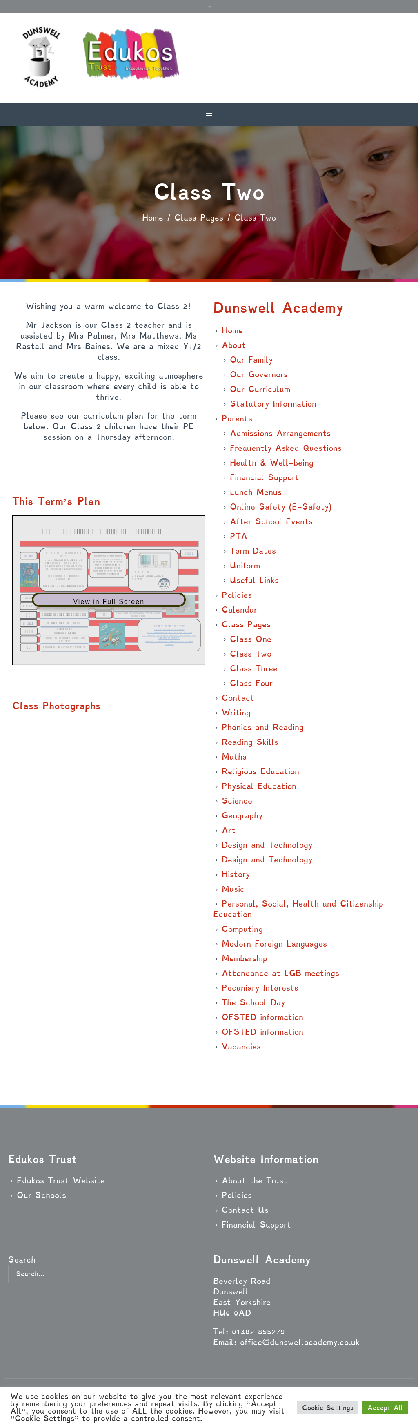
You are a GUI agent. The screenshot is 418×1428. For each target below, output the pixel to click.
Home (152, 217)
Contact (238, 698)
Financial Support (264, 477)
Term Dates (253, 551)
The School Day (253, 1002)
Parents (237, 418)
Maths (234, 756)
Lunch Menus (256, 492)
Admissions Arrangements (280, 433)
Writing (236, 712)
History (236, 874)
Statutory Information (273, 404)
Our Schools (41, 1195)
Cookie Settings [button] (328, 1407)
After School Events (271, 521)
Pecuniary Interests (260, 987)
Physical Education (259, 786)
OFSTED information (262, 1017)
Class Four (251, 683)
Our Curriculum (260, 389)
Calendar (239, 609)
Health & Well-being (272, 462)
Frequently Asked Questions (286, 448)
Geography (242, 815)
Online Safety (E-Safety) (280, 506)
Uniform (245, 565)
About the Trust (254, 1180)
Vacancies (241, 1046)
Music (233, 889)
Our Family (251, 359)
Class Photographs (56, 706)
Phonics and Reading (263, 727)
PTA (238, 536)
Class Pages (198, 217)
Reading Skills (250, 742)
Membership (244, 958)
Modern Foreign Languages (274, 943)
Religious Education (260, 771)
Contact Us (245, 1210)
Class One (250, 639)
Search (22, 1259)
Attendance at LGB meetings (280, 973)
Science (237, 800)
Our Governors (259, 374)
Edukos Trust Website (61, 1180)
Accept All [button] (385, 1407)
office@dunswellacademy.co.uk (300, 1342)
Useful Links (254, 580)
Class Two (250, 653)
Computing (242, 929)
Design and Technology (267, 845)
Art (229, 830)
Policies (237, 595)
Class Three (254, 668)
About (234, 345)
